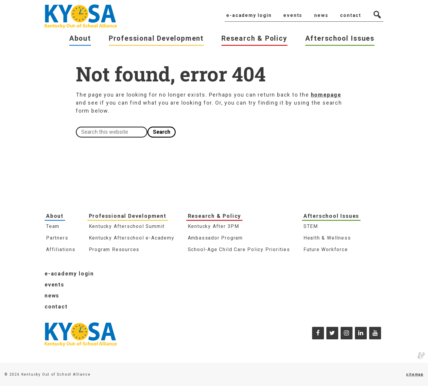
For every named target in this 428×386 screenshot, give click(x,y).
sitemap (415, 374)
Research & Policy (214, 216)
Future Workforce (325, 249)
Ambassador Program (215, 238)
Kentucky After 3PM (213, 226)
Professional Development (127, 216)
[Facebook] (318, 333)
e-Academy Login (69, 273)
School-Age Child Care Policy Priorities (239, 249)
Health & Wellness (327, 238)
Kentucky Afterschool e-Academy (131, 238)
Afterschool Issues (331, 216)
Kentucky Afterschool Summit (127, 226)
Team (52, 226)
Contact (56, 306)
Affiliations (60, 249)
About (55, 216)
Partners (57, 238)
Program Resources (114, 249)
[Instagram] (347, 333)
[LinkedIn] (361, 333)
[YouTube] (375, 333)
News (52, 295)
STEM (310, 226)
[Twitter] (332, 333)
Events (54, 284)
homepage (326, 95)
